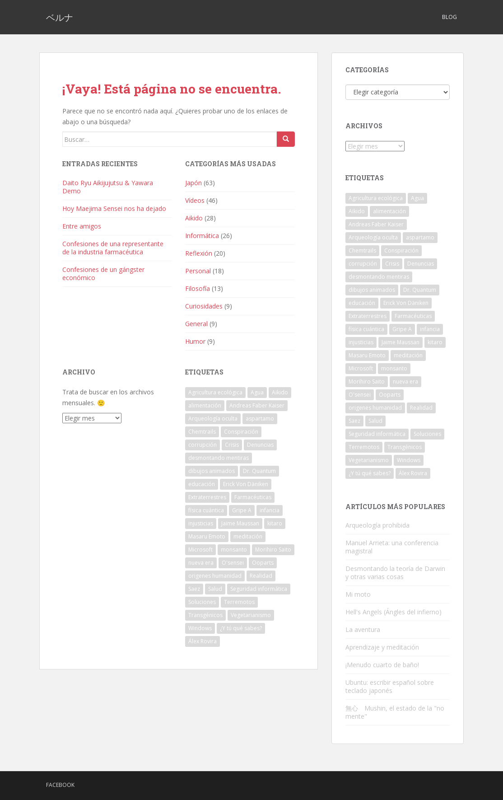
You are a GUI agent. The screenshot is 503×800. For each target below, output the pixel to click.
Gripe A (242, 510)
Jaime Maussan (240, 523)
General (196, 323)
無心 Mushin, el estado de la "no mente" (394, 712)
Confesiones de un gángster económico (103, 273)
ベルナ (59, 17)
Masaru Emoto (206, 536)
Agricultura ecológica (215, 392)
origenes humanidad (215, 576)
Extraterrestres (207, 497)
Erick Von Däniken (245, 484)
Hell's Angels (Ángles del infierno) (393, 612)
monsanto (234, 549)
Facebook (60, 785)
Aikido (194, 218)
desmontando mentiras (218, 458)
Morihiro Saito (273, 549)
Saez (194, 589)
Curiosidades (204, 306)
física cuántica (206, 510)
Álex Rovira (202, 641)
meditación (247, 536)
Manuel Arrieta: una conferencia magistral (391, 546)
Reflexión (198, 253)
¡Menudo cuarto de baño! (382, 664)
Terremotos (239, 602)
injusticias (200, 523)
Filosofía (197, 288)
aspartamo (260, 418)
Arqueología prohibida (377, 525)
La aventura (362, 629)
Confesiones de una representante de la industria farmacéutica (112, 247)
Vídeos (195, 200)
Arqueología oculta (213, 418)
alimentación (204, 405)
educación (201, 484)
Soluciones (202, 602)
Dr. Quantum (259, 471)
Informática (202, 235)
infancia (269, 510)
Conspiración (241, 431)
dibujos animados (211, 471)
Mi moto (358, 594)
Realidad (261, 576)
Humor (195, 341)
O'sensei (233, 562)
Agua (257, 392)
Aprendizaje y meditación (382, 647)
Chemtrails (202, 431)
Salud (215, 589)
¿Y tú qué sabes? (241, 628)
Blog (449, 17)
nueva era (201, 562)
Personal (198, 271)
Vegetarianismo (251, 615)
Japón (193, 182)
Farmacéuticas (252, 497)
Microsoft (200, 549)
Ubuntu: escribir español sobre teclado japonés (389, 686)
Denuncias (260, 445)
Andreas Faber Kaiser (256, 405)
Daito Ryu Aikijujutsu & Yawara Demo (107, 186)
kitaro (274, 523)
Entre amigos (81, 226)
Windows (200, 628)
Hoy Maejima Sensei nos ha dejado (114, 208)
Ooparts (263, 562)
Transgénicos (205, 615)
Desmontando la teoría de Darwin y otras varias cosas (395, 572)
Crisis (232, 445)
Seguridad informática (258, 589)
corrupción (202, 445)
